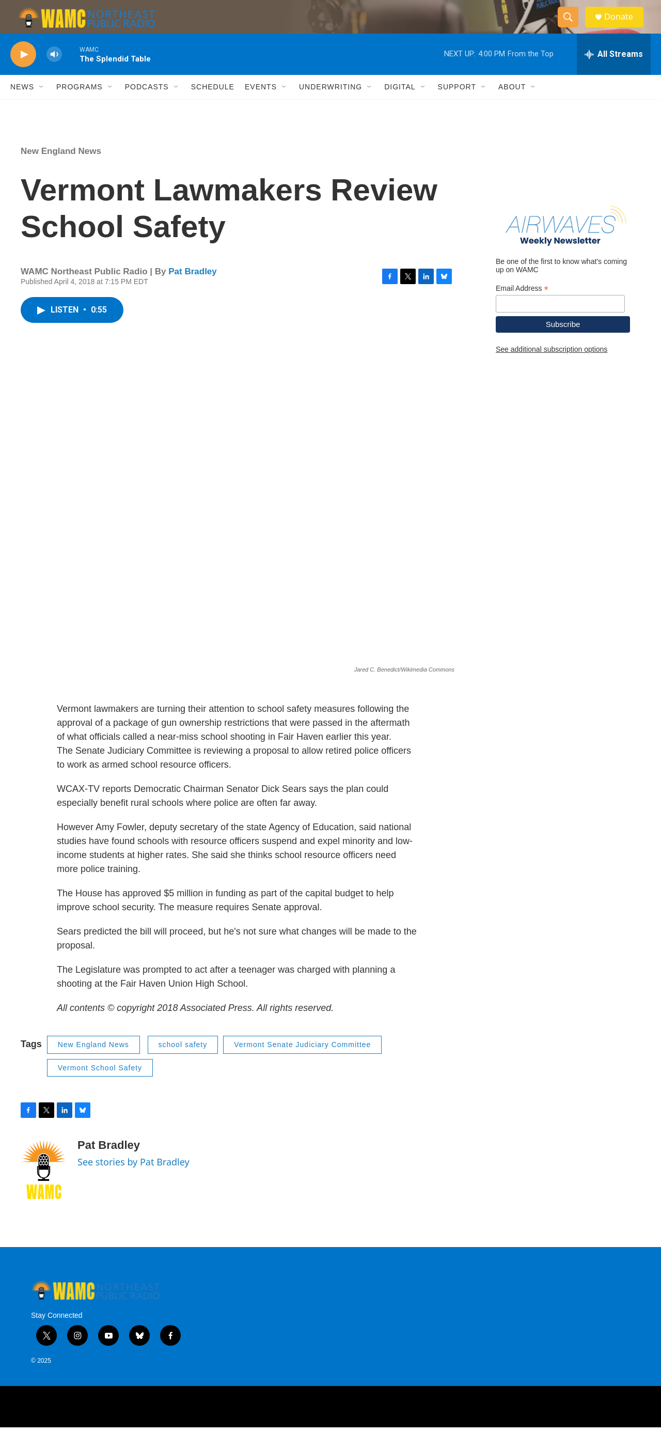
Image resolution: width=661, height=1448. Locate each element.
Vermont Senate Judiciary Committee (302, 1065)
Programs (79, 107)
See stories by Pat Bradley (133, 1182)
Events (261, 107)
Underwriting (330, 107)
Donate (624, 27)
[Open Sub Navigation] (42, 107)
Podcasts (147, 107)
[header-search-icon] (572, 27)
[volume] (54, 75)
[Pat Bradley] (44, 1190)
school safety (183, 1065)
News (22, 107)
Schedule (212, 107)
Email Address (522, 309)
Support (457, 107)
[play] (23, 75)
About (512, 107)
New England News (61, 172)
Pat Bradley (192, 292)
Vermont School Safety (100, 1088)
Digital (399, 107)
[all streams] (614, 75)
